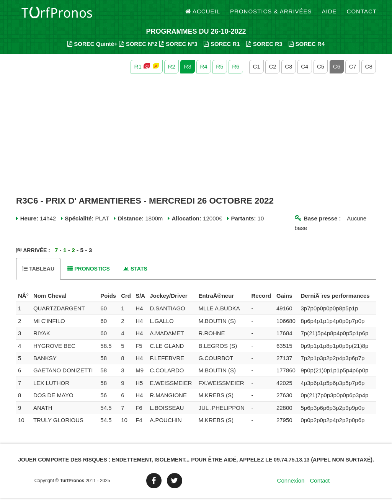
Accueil (202, 15)
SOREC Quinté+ (92, 50)
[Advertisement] (196, 140)
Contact (362, 15)
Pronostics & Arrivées (271, 15)
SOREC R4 (307, 50)
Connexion (291, 486)
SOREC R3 (264, 50)
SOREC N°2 (138, 50)
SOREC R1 (222, 50)
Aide (329, 15)
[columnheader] (23, 302)
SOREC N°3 (178, 50)
